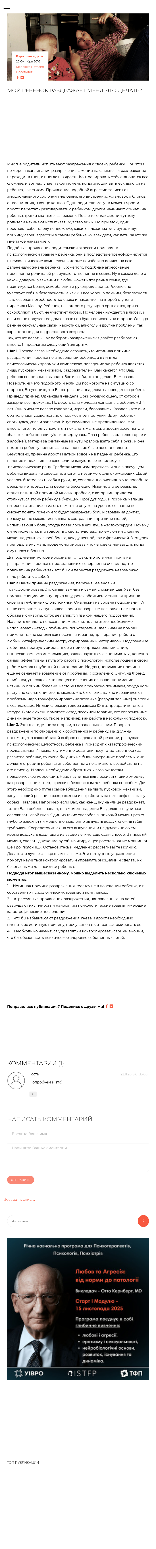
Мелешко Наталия (30, 67)
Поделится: (24, 72)
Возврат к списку (20, 1199)
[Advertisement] (78, 130)
